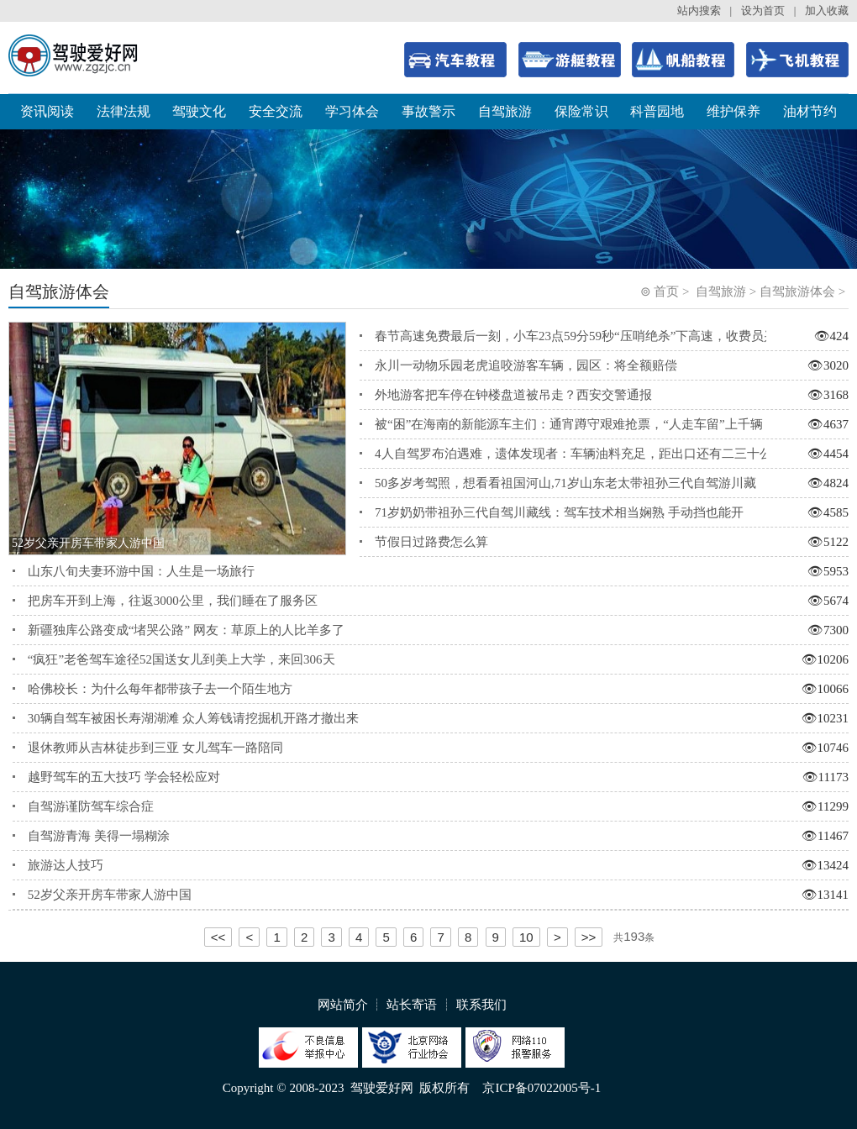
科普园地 (657, 111)
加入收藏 (827, 10)
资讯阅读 (47, 111)
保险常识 (581, 111)
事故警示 (428, 111)
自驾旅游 (505, 111)
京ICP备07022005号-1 (541, 1088)
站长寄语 (411, 1004)
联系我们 (481, 1004)
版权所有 (444, 1088)
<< (218, 937)
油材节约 (810, 111)
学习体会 (352, 111)
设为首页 (763, 10)
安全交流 (275, 111)
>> (589, 937)
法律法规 (123, 111)
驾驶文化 (199, 111)
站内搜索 (699, 10)
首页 (666, 291)
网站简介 (343, 1004)
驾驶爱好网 (381, 1088)
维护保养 (733, 111)
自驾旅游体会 (797, 291)
